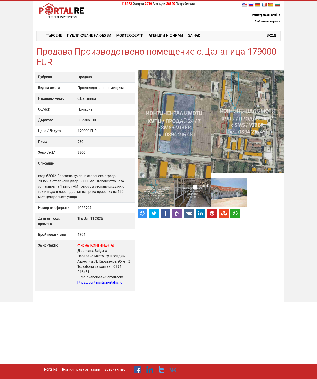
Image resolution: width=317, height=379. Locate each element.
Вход (271, 35)
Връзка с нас (114, 369)
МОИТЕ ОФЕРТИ (130, 35)
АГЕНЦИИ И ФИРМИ (166, 35)
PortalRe (50, 369)
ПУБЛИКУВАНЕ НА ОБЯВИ (89, 35)
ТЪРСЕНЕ (54, 35)
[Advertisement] (158, 17)
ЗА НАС (194, 35)
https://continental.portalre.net (100, 282)
